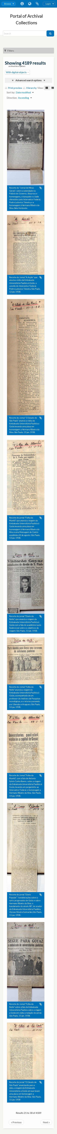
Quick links (22, 4)
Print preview (13, 87)
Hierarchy (30, 87)
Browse (7, 4)
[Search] (25, 33)
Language (29, 4)
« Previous (16, 1122)
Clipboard (37, 4)
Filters (9, 50)
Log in (48, 4)
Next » (46, 1122)
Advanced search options (28, 80)
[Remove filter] (28, 72)
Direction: (12, 97)
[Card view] (47, 88)
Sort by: (11, 92)
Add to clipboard (40, 188)
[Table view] (53, 88)
